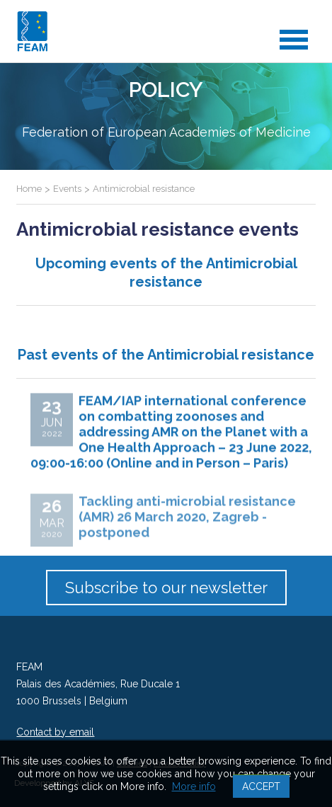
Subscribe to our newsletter (166, 587)
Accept (261, 786)
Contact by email (55, 732)
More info (194, 786)
